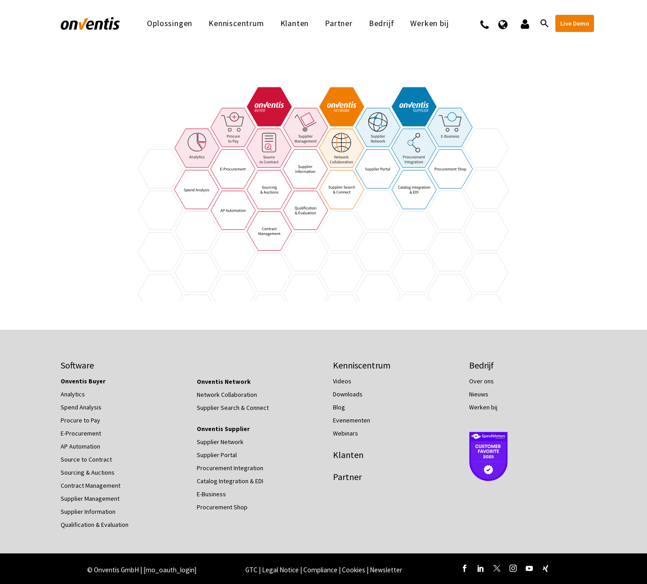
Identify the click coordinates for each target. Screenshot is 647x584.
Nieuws (478, 394)
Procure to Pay (80, 420)
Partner (339, 23)
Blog (339, 407)
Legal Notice (281, 570)
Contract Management (90, 485)
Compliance (321, 570)
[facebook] (464, 568)
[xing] (545, 568)
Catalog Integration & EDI (230, 481)
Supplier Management (90, 498)
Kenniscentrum (236, 23)
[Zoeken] (544, 23)
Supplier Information (88, 512)
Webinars (345, 433)
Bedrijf (381, 23)
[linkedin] (480, 568)
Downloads (348, 394)
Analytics (73, 394)
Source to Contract (86, 459)
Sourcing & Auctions (88, 472)
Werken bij (429, 23)
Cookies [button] (353, 570)
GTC (251, 570)
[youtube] (529, 568)
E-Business (211, 494)
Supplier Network (220, 442)
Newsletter (386, 570)
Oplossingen (169, 23)
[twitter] (497, 568)
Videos (342, 381)
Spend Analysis (81, 407)
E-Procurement (81, 433)
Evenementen (351, 420)
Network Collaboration (227, 395)
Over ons (481, 381)
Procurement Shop (222, 507)
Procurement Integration (230, 468)
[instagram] (513, 568)
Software (77, 365)
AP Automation (80, 446)
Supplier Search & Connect (233, 408)
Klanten (294, 23)
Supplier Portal (217, 455)
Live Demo (574, 23)
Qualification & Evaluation (95, 525)
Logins (524, 23)
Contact (490, 23)
